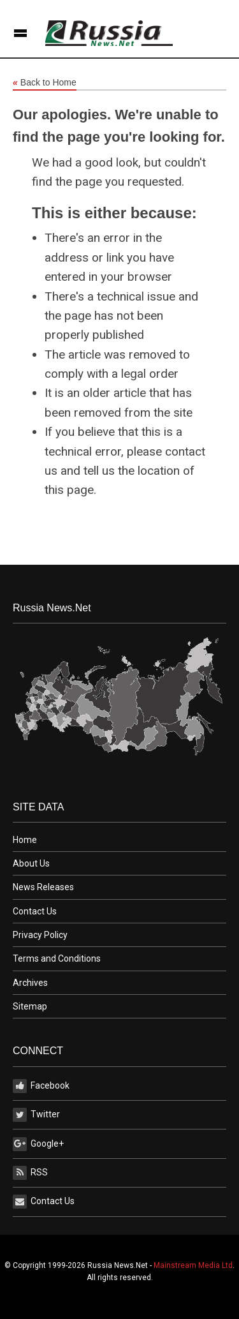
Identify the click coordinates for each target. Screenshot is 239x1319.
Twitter (36, 1115)
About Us (31, 863)
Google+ (38, 1144)
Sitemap (30, 1006)
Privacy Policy (40, 935)
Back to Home (44, 83)
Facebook (41, 1086)
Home (25, 840)
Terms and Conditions (57, 958)
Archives (30, 983)
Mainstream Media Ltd (193, 1265)
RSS (30, 1173)
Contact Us (35, 911)
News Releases (43, 887)
